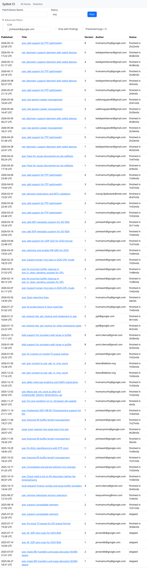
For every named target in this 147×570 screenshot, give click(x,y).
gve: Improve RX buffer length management (46, 419)
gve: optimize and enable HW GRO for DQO (45, 250)
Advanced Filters (14, 20)
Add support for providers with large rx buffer (46, 335)
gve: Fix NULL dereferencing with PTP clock (45, 448)
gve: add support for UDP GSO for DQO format (47, 240)
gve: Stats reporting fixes (35, 297)
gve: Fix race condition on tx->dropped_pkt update (49, 401)
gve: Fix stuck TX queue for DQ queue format (46, 523)
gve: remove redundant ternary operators (44, 495)
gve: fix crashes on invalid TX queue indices (45, 354)
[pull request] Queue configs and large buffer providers (52, 485)
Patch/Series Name (12, 9)
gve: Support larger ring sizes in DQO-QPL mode (48, 259)
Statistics (38, 4)
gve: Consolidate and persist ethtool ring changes (49, 467)
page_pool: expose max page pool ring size (45, 429)
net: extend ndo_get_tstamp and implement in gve (49, 316)
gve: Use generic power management (42, 99)
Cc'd (9, 24)
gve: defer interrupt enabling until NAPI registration (50, 382)
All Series (26, 4)
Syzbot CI (8, 4)
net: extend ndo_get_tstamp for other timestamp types (51, 325)
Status (54, 9)
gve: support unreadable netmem (40, 504)
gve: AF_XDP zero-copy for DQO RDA (41, 532)
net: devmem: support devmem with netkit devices (49, 52)
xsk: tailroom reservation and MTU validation (46, 193)
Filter (92, 14)
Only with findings (68, 29)
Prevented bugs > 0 (96, 29)
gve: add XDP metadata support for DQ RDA (45, 222)
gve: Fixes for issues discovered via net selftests (47, 156)
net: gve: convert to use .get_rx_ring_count (45, 363)
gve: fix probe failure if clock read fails (42, 306)
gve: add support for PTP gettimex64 (42, 43)
